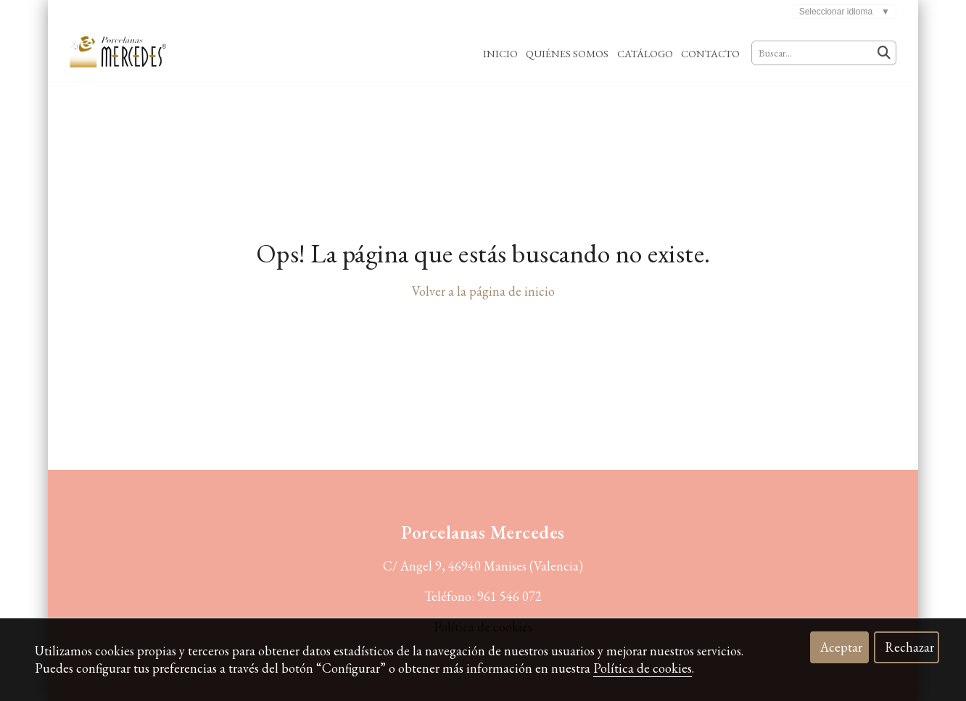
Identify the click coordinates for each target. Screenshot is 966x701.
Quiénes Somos (567, 53)
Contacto (710, 53)
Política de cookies (642, 668)
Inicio (500, 53)
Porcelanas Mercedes (483, 532)
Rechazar (909, 647)
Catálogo (645, 53)
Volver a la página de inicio (483, 291)
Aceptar (841, 647)
